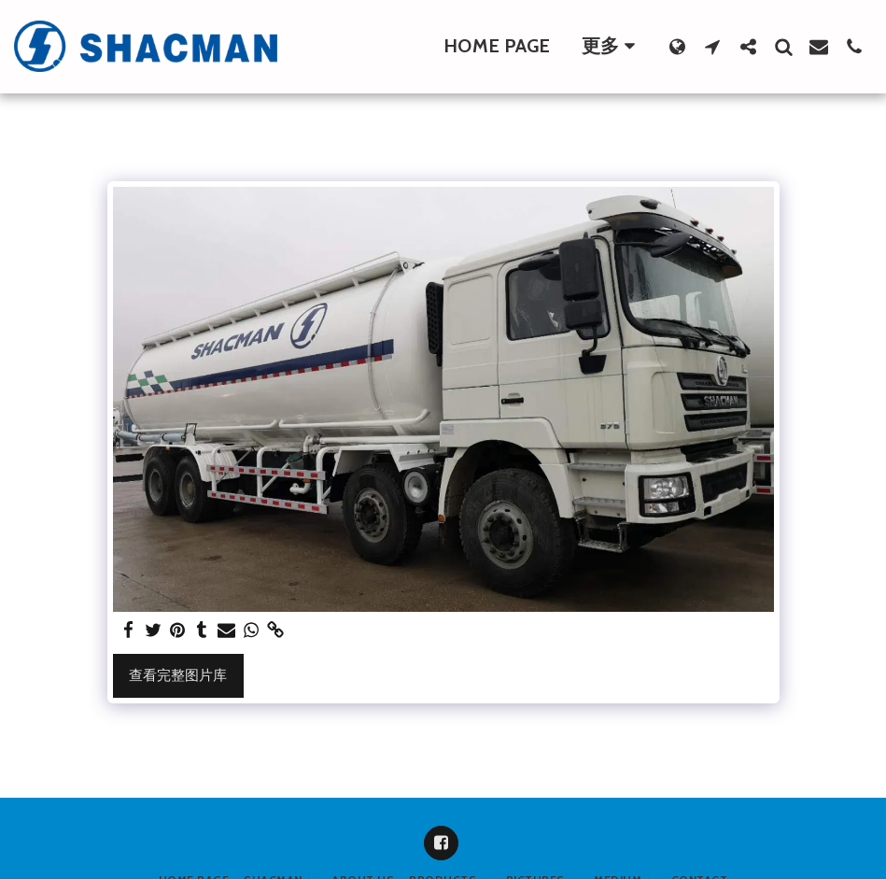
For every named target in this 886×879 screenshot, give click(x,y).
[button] (712, 46)
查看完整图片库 (178, 675)
